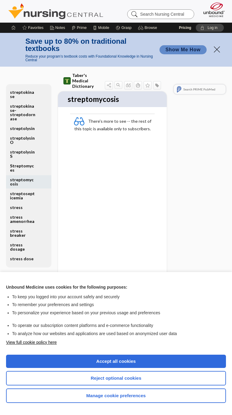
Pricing (185, 28)
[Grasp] (124, 28)
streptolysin (22, 128)
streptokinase (22, 94)
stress (16, 207)
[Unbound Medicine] (212, 10)
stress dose (22, 258)
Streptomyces (22, 168)
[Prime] (79, 28)
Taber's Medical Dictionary (78, 81)
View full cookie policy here (31, 342)
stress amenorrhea (22, 219)
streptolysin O (22, 140)
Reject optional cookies (116, 378)
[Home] (13, 28)
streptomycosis (22, 181)
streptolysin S (22, 154)
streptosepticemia (22, 195)
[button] (148, 28)
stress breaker (18, 233)
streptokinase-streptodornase (22, 112)
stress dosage (17, 247)
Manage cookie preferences (116, 395)
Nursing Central (55, 11)
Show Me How (183, 49)
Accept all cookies (116, 361)
